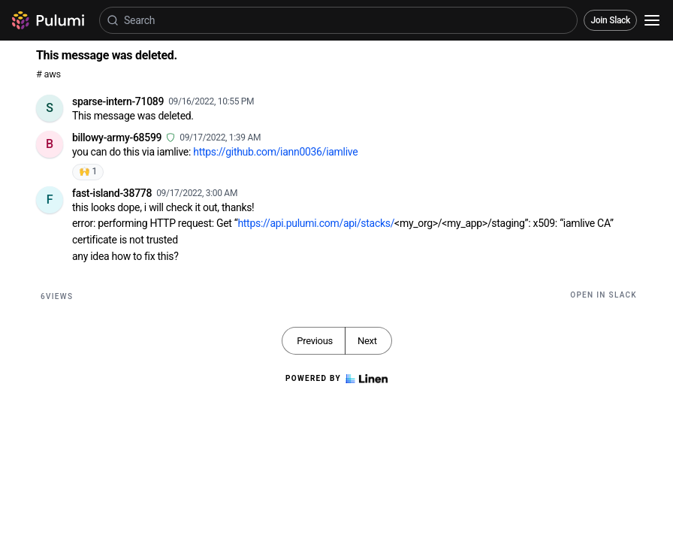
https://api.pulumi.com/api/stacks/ (315, 223)
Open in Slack (603, 295)
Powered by (336, 378)
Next (367, 340)
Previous (315, 340)
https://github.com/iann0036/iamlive (275, 152)
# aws (48, 74)
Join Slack (610, 20)
